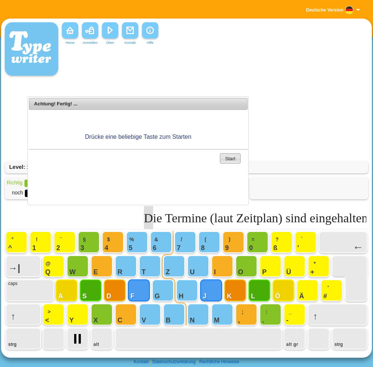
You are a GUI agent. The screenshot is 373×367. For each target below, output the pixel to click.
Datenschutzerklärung (174, 361)
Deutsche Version (324, 10)
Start (230, 158)
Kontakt (141, 361)
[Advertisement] (138, 182)
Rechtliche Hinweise (219, 361)
